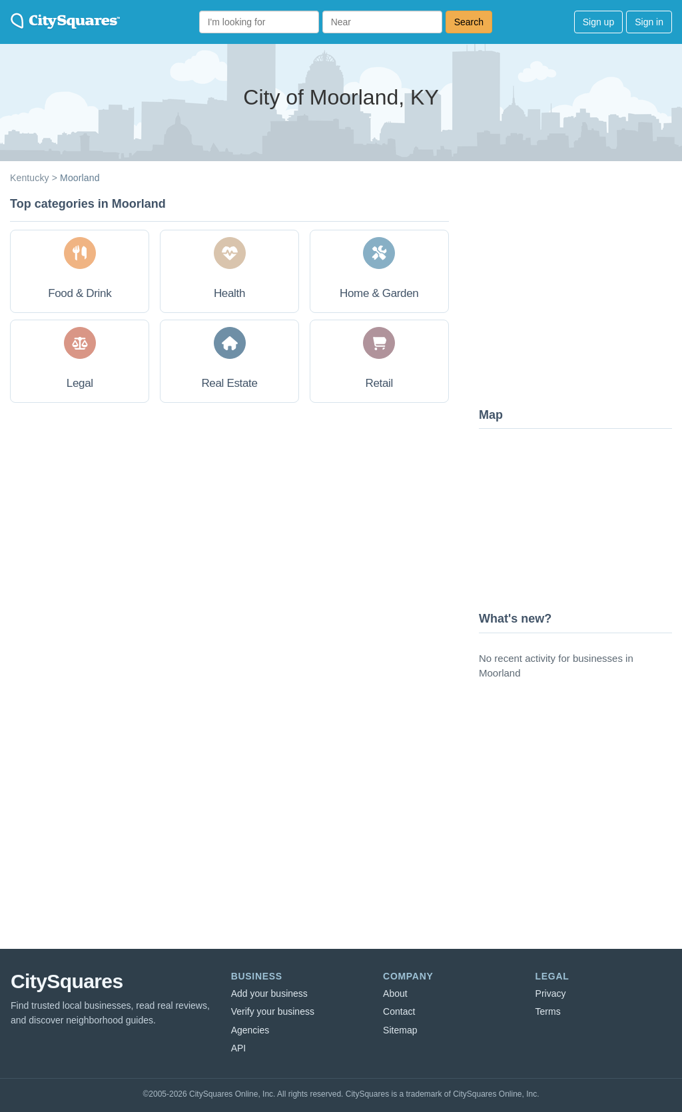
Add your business (269, 993)
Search (469, 22)
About (395, 993)
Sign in (649, 22)
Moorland (80, 177)
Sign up (598, 22)
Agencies (250, 1030)
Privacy (550, 993)
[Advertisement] (579, 296)
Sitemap (400, 1030)
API (238, 1048)
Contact (399, 1011)
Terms (548, 1011)
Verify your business (272, 1011)
